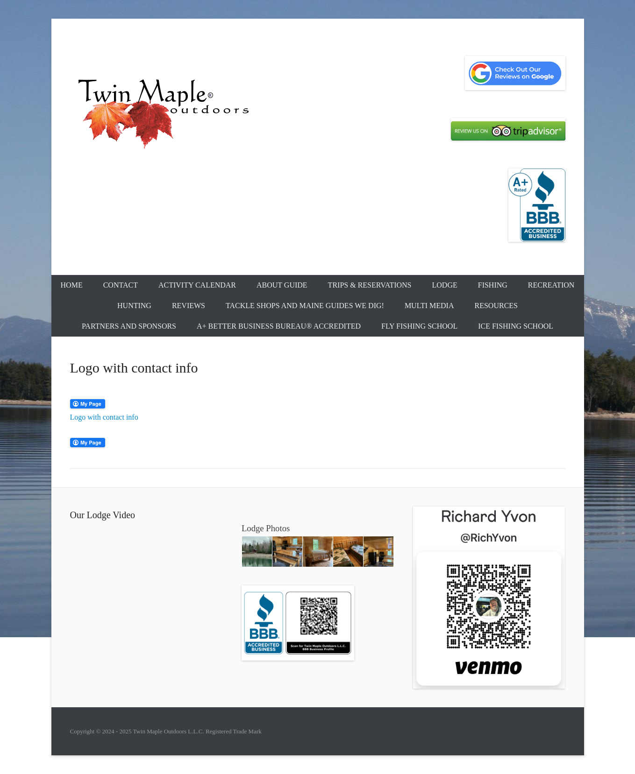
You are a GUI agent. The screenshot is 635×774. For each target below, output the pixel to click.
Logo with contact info (104, 417)
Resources (496, 306)
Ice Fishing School (515, 326)
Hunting (134, 306)
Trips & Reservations (370, 285)
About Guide (282, 285)
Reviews (188, 306)
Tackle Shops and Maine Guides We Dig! (305, 306)
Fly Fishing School (419, 326)
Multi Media (429, 306)
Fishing (492, 285)
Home (72, 285)
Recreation (551, 285)
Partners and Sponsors (129, 326)
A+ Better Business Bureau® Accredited (279, 326)
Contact (120, 285)
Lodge (444, 285)
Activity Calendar (197, 285)
